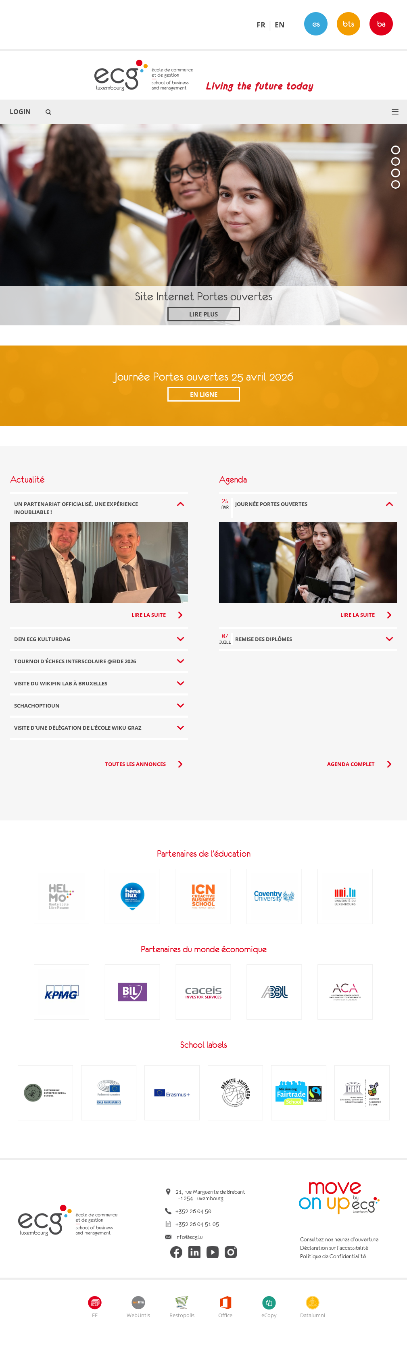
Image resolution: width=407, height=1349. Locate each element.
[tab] (395, 150)
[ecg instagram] (231, 1252)
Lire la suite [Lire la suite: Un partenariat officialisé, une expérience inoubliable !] (148, 614)
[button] (395, 112)
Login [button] (20, 111)
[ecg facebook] (176, 1252)
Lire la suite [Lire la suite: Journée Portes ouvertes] (357, 614)
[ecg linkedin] (194, 1252)
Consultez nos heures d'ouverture (339, 1239)
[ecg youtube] (213, 1252)
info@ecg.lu (188, 1237)
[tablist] (395, 229)
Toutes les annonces (135, 764)
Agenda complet (351, 764)
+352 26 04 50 (193, 1211)
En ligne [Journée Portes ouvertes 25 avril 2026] (203, 394)
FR (261, 24)
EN (280, 24)
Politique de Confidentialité (333, 1256)
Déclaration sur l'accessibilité (334, 1248)
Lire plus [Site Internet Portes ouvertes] (203, 314)
